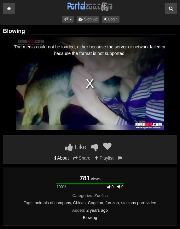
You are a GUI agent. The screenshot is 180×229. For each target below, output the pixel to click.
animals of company (53, 202)
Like (75, 147)
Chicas (79, 202)
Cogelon (95, 202)
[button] (68, 19)
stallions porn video (138, 202)
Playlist (104, 158)
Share (81, 158)
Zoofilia (101, 195)
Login (111, 19)
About (62, 158)
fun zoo (112, 202)
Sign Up (87, 19)
